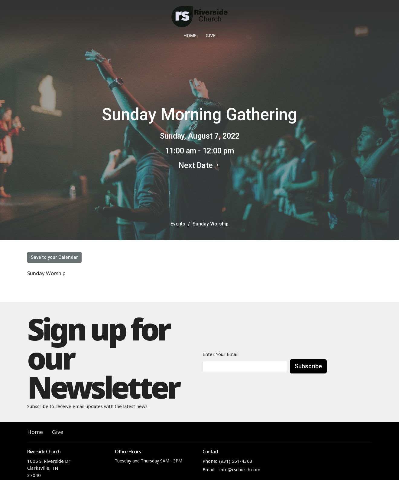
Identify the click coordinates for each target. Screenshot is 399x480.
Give (211, 35)
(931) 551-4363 (235, 461)
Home (189, 35)
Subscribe (308, 366)
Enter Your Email (220, 354)
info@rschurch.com (239, 469)
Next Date (199, 165)
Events (177, 224)
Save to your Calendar (54, 257)
